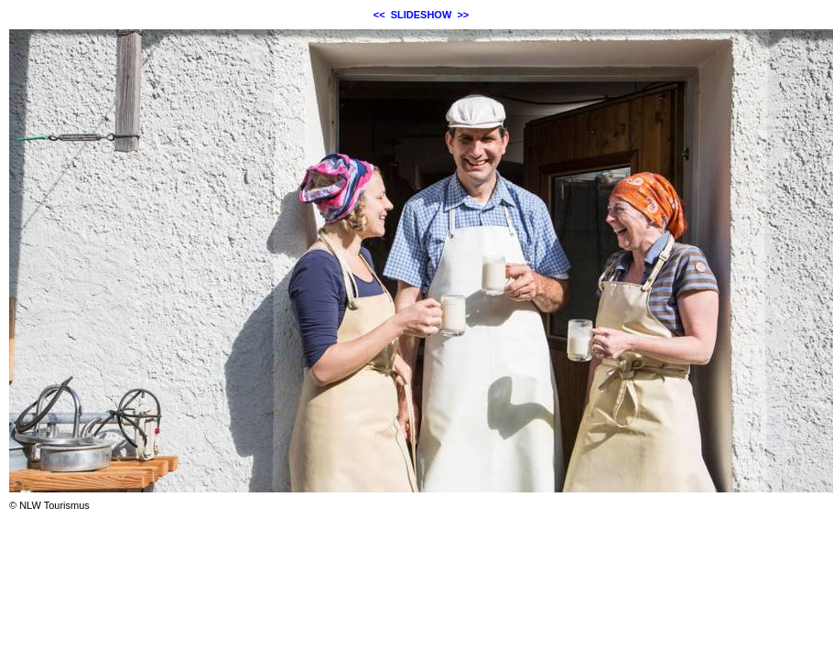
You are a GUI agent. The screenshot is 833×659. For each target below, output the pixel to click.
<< (379, 14)
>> (463, 14)
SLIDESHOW (421, 14)
